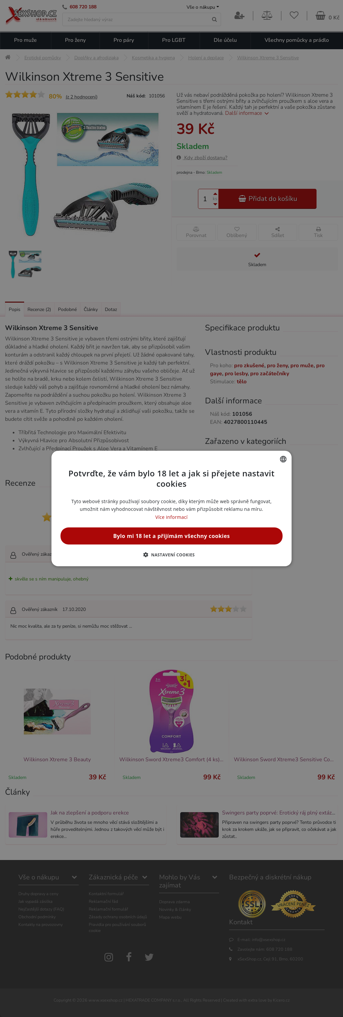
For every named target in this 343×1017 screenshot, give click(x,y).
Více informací (171, 517)
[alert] (171, 508)
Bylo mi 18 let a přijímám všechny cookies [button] (171, 535)
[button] (171, 554)
